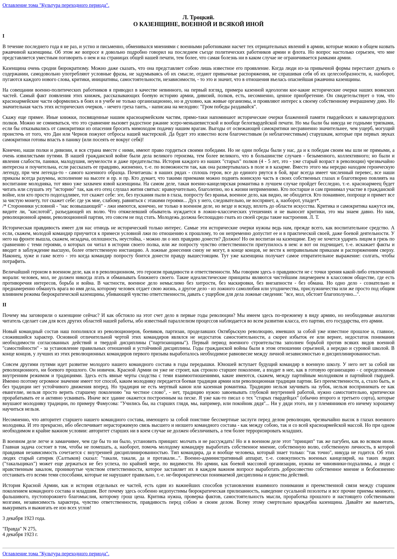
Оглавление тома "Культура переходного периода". (55, 5)
